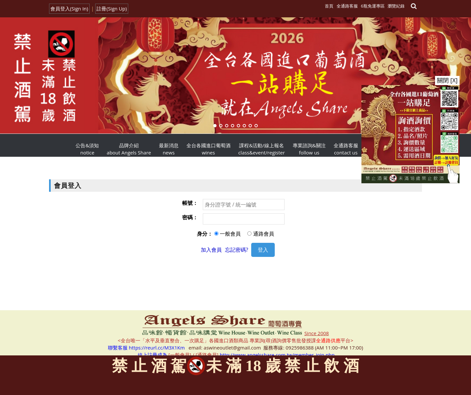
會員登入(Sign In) (69, 8)
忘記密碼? (236, 249)
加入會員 (211, 249)
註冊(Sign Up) (111, 8)
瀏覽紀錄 (396, 6)
